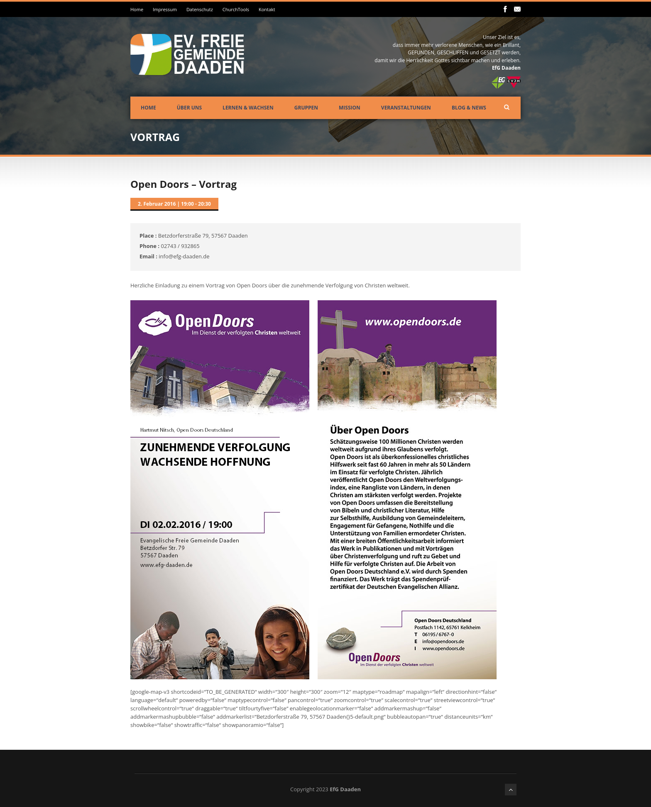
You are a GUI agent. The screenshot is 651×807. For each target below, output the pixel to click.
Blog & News (469, 107)
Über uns (189, 107)
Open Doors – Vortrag (183, 184)
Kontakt (267, 9)
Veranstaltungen (406, 107)
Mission (349, 107)
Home (136, 9)
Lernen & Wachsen (248, 107)
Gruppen (306, 107)
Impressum (165, 9)
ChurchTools (236, 9)
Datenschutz (199, 9)
